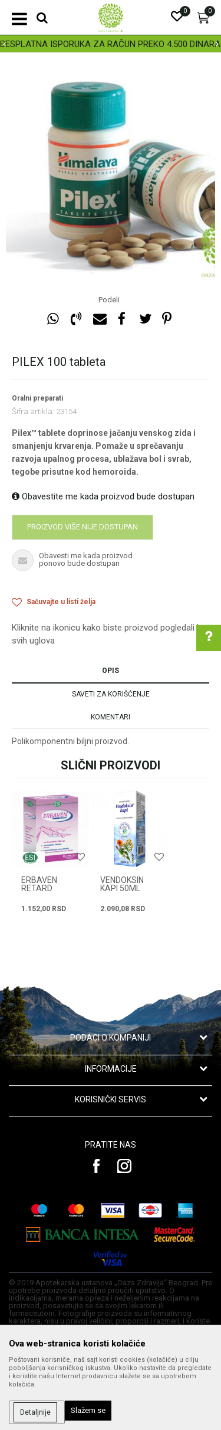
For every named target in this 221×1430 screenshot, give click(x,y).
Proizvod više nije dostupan (82, 526)
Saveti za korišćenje (111, 694)
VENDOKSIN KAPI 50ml (122, 884)
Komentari (110, 717)
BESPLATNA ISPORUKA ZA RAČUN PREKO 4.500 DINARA (110, 44)
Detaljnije (35, 1412)
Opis (110, 670)
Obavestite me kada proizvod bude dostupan (103, 496)
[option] (110, 44)
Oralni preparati (37, 398)
